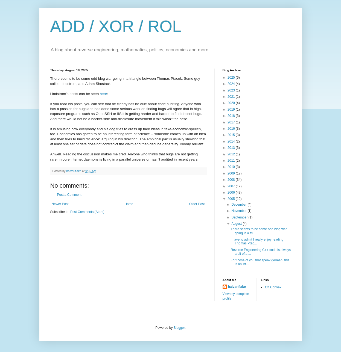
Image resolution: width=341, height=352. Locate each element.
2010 (232, 167)
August (237, 224)
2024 (232, 84)
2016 (232, 129)
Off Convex (273, 287)
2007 (232, 186)
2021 (232, 97)
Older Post (197, 204)
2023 (232, 90)
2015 (232, 135)
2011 (232, 160)
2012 (232, 154)
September (239, 217)
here (103, 94)
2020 (232, 103)
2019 (232, 109)
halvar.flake (237, 287)
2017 (232, 122)
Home (128, 204)
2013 (232, 148)
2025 (232, 77)
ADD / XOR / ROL (116, 26)
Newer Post (60, 204)
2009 (232, 173)
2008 (232, 180)
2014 (232, 141)
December (239, 204)
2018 (232, 116)
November (239, 211)
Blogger (179, 328)
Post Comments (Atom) (87, 212)
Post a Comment (69, 195)
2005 (232, 199)
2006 (232, 192)
